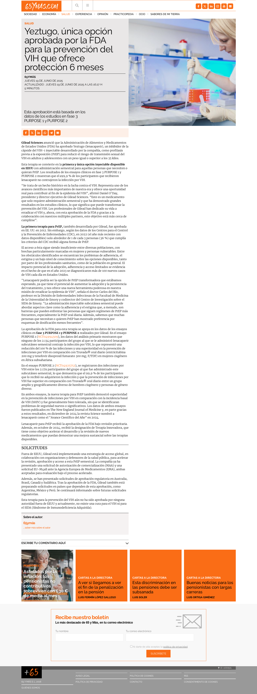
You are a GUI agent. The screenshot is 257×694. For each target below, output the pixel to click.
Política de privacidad (89, 682)
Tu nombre (62, 631)
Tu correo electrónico (138, 631)
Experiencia (83, 15)
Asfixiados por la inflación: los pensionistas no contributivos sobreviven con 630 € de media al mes (46, 583)
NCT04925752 (65, 365)
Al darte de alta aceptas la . (159, 646)
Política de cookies (141, 675)
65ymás (30, 77)
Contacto (136, 682)
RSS (186, 675)
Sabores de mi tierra (165, 15)
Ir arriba (224, 668)
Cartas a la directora (95, 573)
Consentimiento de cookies (201, 682)
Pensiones (31, 565)
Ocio (142, 15)
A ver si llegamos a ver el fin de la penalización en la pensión (101, 585)
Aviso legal (83, 675)
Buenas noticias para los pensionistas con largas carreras (208, 587)
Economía (49, 15)
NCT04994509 (48, 336)
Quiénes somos (30, 687)
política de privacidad (175, 646)
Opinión (102, 15)
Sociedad (30, 15)
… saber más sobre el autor (36, 527)
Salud (65, 15)
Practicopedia (124, 15)
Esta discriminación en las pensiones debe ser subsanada (155, 587)
